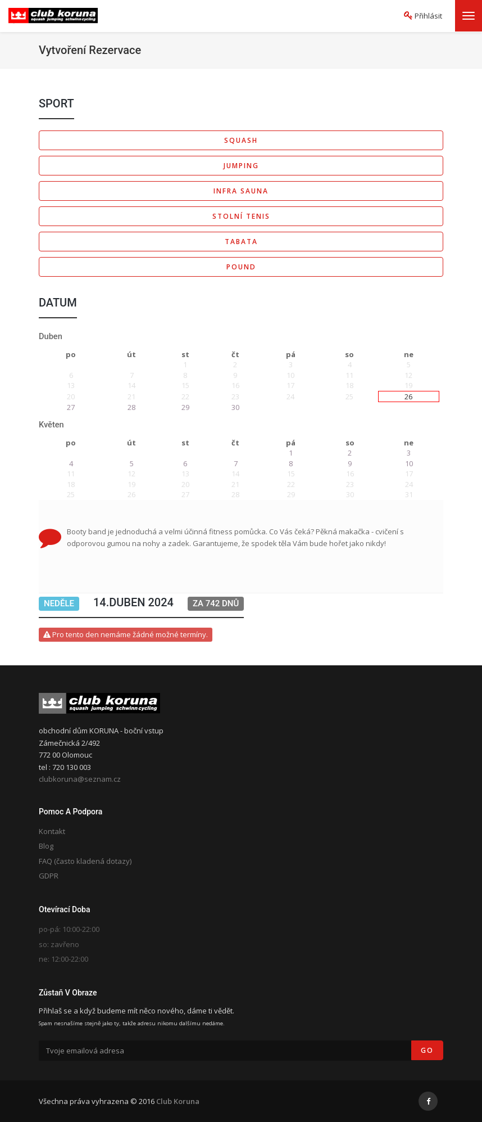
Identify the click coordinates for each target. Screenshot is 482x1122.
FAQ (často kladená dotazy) (85, 861)
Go (427, 1050)
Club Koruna (177, 1101)
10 (409, 463)
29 (185, 407)
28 (131, 407)
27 (71, 407)
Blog (46, 846)
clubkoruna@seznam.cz (80, 779)
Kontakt (52, 831)
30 (235, 407)
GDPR (48, 876)
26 (408, 396)
